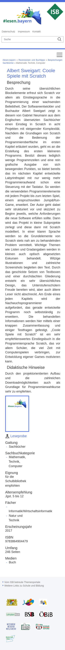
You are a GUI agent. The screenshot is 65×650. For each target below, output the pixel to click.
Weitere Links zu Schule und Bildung (24, 585)
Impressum (24, 31)
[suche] (29, 39)
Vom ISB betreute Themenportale (22, 582)
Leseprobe (16, 436)
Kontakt (36, 31)
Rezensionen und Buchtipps (32, 60)
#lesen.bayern (9, 60)
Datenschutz (8, 31)
